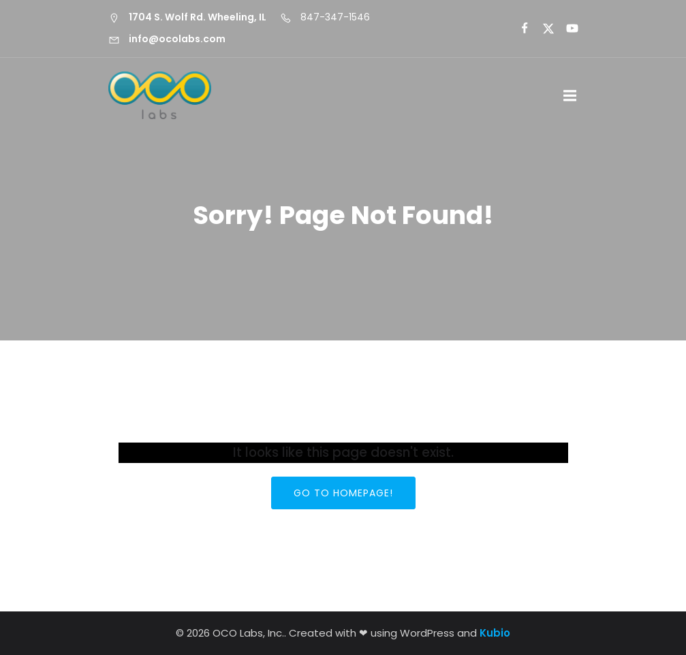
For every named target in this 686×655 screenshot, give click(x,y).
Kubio (495, 633)
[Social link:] (519, 28)
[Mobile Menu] (570, 96)
